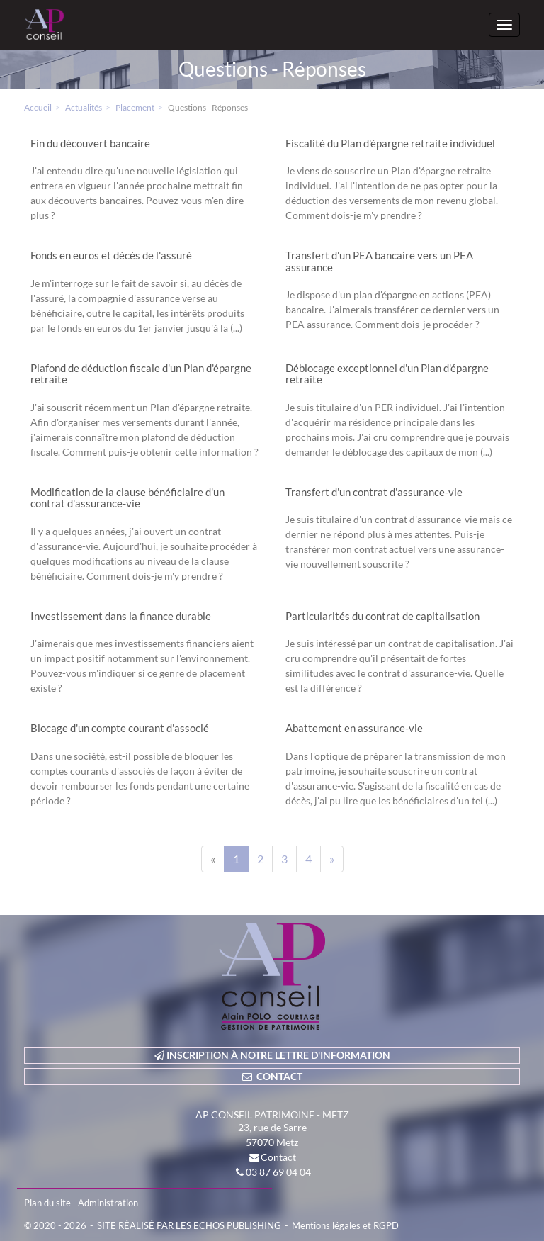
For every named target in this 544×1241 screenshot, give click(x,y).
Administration (108, 1202)
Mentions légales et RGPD (345, 1225)
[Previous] (213, 859)
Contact (278, 1157)
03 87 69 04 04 (278, 1172)
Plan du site (47, 1202)
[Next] (332, 859)
